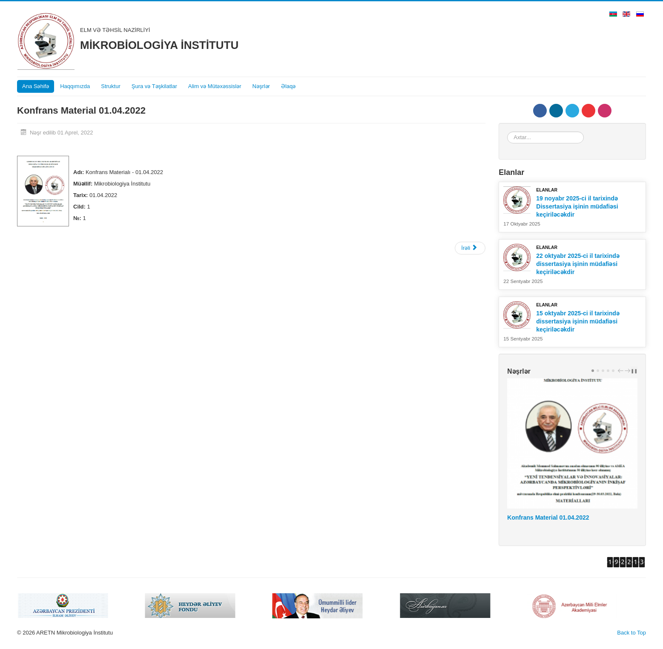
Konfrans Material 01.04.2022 (548, 517)
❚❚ (634, 370)
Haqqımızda (75, 86)
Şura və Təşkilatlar (154, 86)
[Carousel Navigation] (623, 370)
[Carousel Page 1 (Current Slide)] (592, 370)
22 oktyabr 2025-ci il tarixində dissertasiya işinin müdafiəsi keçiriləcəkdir (578, 263)
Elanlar (546, 190)
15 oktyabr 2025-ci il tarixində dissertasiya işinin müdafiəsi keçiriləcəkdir (578, 321)
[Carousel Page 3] (603, 370)
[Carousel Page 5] (613, 370)
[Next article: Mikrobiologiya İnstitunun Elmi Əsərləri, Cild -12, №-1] (470, 248)
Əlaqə (288, 86)
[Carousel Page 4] (608, 370)
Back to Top (631, 632)
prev (621, 370)
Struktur (111, 86)
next (628, 370)
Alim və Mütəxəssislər (214, 86)
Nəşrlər (261, 86)
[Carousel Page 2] (598, 370)
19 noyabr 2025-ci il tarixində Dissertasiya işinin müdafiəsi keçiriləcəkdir (577, 206)
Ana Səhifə (35, 86)
